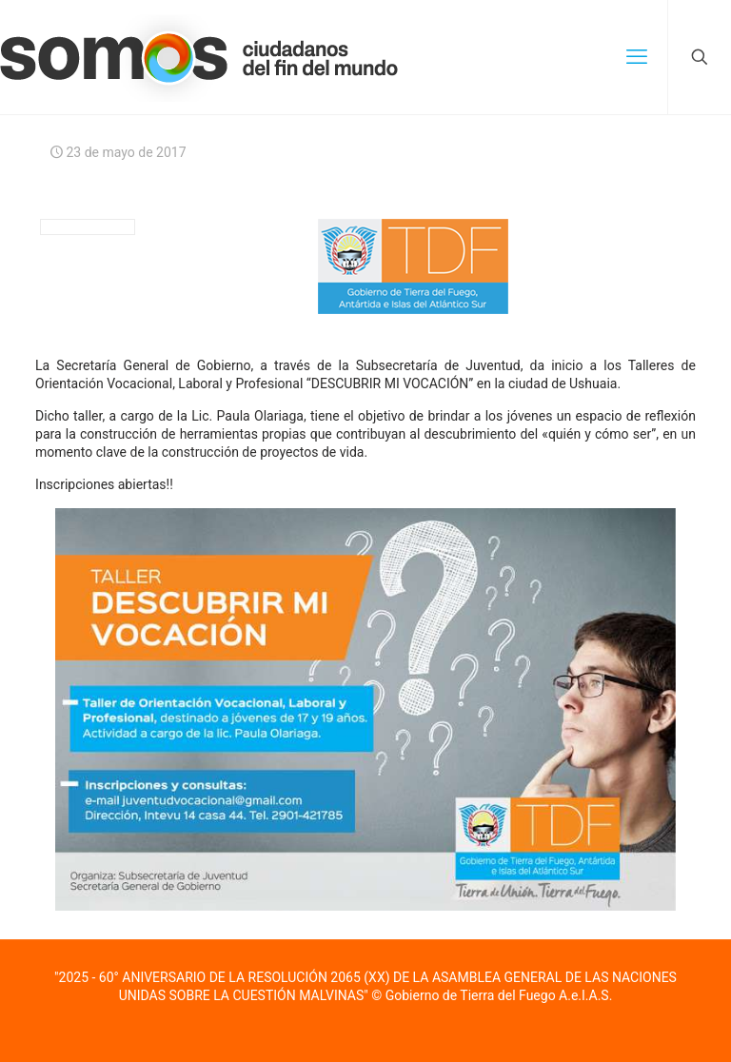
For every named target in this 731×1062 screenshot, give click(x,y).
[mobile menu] (637, 57)
